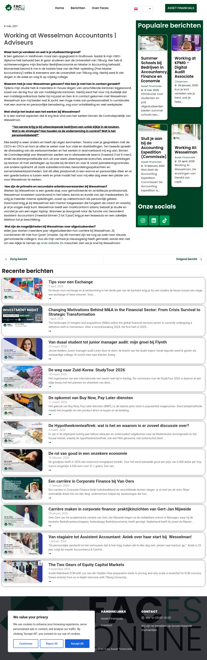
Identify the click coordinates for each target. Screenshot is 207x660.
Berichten (78, 8)
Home (59, 8)
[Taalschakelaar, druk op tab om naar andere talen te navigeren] (142, 8)
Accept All (77, 643)
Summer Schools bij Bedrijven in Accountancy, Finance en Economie (154, 70)
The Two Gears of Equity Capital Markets (86, 565)
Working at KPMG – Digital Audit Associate (185, 67)
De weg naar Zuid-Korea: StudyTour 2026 (87, 370)
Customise (25, 643)
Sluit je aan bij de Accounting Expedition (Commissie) (154, 147)
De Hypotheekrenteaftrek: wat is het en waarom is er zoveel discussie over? (118, 425)
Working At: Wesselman (186, 150)
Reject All (51, 643)
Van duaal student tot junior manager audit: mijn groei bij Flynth (107, 342)
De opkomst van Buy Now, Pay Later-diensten (90, 398)
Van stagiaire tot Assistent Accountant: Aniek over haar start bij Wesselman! (120, 537)
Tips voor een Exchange (70, 282)
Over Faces (100, 8)
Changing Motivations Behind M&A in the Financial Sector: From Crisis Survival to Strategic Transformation (124, 312)
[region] (51, 631)
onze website (50, 243)
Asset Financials (151, 86)
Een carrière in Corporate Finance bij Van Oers (92, 481)
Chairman (181, 81)
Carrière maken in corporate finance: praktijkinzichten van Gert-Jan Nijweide (119, 509)
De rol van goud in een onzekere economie (87, 453)
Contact (106, 625)
